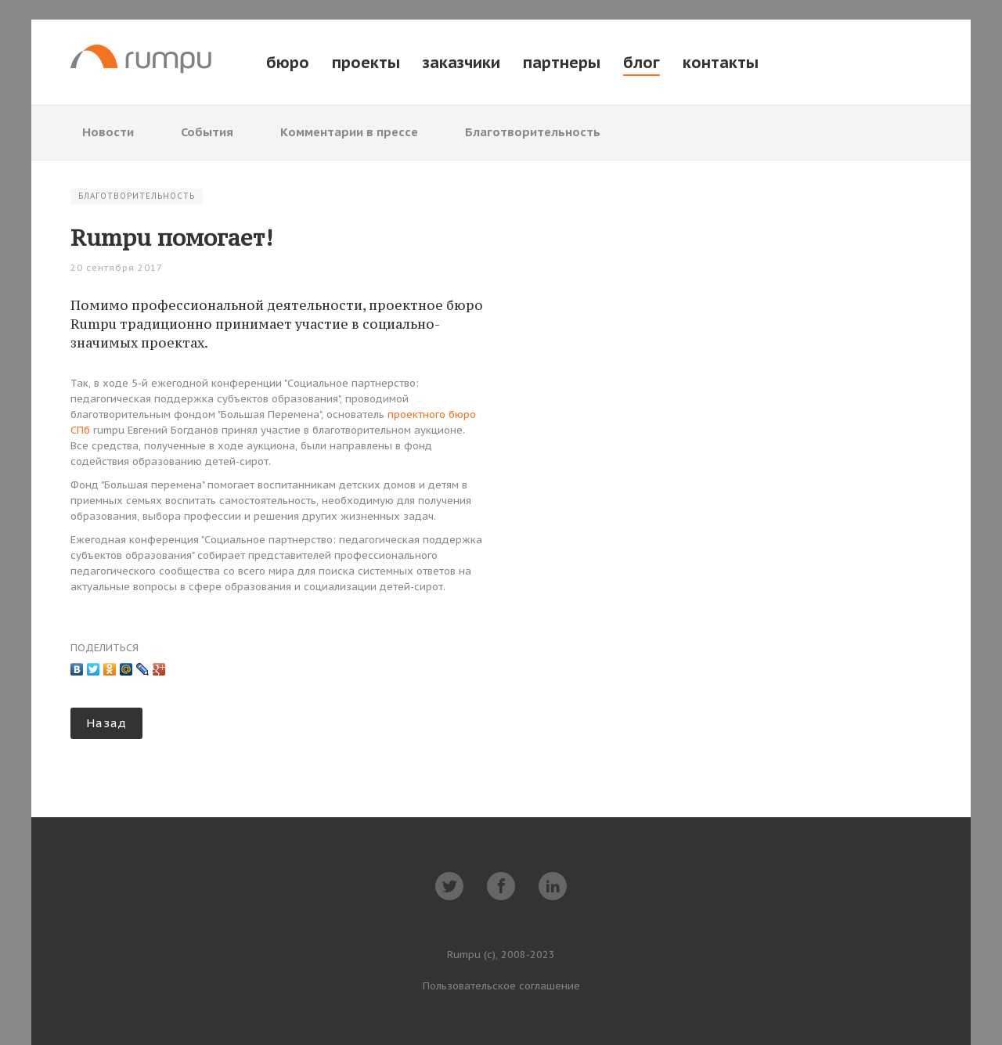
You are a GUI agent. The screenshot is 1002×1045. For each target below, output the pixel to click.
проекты (366, 62)
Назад (106, 722)
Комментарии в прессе (349, 131)
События (207, 131)
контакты (721, 62)
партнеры (561, 62)
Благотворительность (532, 131)
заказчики (461, 62)
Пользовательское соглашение (501, 986)
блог (641, 62)
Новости (108, 131)
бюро (287, 62)
